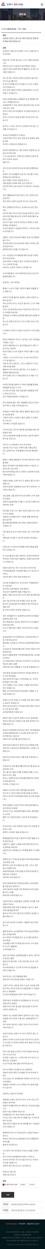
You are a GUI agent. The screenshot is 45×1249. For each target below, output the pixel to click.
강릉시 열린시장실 (12, 4)
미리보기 (32, 1184)
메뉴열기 (42, 4)
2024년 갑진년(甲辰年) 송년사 (23, 1204)
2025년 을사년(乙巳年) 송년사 (23, 1210)
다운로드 (23, 1184)
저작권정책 (21, 1224)
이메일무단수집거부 (33, 1224)
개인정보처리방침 (11, 1224)
